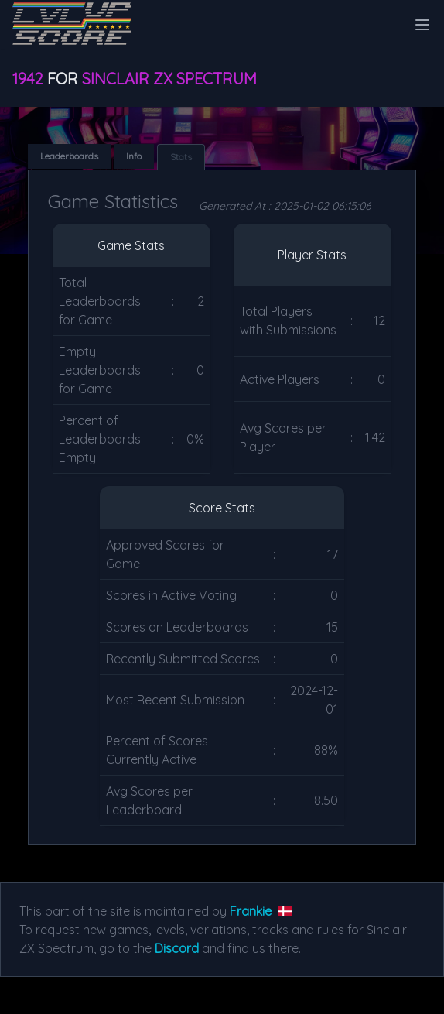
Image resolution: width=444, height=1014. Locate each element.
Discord (177, 948)
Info (134, 156)
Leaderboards (69, 156)
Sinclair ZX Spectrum (169, 78)
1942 (27, 78)
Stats (181, 157)
